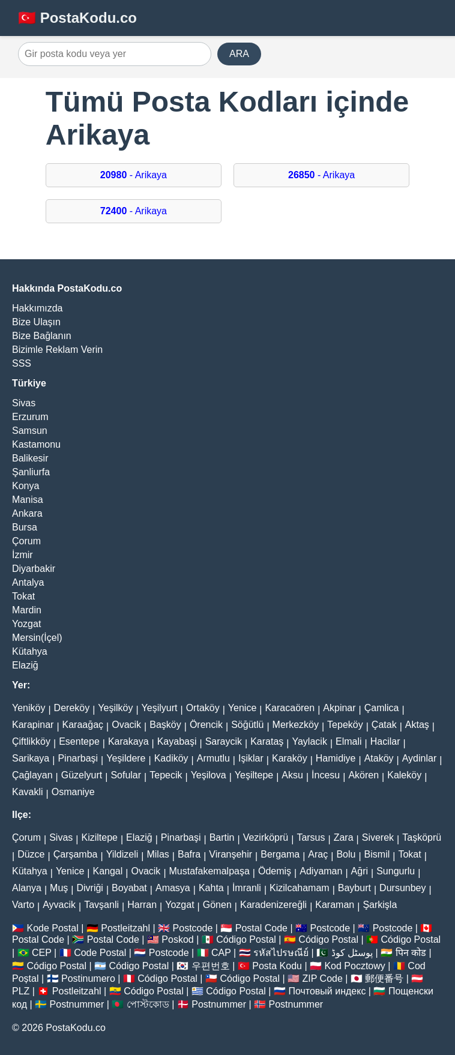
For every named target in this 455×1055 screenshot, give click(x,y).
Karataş (266, 741)
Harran (142, 905)
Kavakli (27, 792)
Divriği (89, 888)
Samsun (29, 430)
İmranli (246, 888)
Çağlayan (32, 775)
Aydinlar (419, 758)
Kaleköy (404, 775)
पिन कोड (411, 953)
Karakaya (128, 741)
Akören (363, 775)
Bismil (377, 854)
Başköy (165, 725)
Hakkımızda (37, 308)
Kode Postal (52, 928)
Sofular (125, 775)
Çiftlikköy (31, 741)
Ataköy (379, 758)
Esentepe (79, 741)
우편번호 (210, 966)
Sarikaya (30, 758)
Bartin (222, 837)
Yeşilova (208, 775)
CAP (221, 953)
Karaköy (289, 758)
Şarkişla (380, 905)
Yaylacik (309, 741)
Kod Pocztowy (354, 966)
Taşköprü (421, 837)
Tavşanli (101, 905)
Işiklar (251, 758)
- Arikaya (133, 175)
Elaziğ (25, 665)
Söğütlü (247, 725)
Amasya (172, 888)
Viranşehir (230, 854)
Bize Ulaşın (36, 322)
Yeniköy (28, 708)
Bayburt (354, 888)
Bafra (189, 854)
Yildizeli (122, 854)
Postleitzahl (125, 928)
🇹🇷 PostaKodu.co (77, 18)
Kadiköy (171, 758)
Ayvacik (59, 905)
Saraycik (223, 741)
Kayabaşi (177, 741)
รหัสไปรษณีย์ (281, 953)
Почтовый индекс (327, 991)
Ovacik (126, 725)
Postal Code (261, 928)
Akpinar (339, 708)
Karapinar (32, 725)
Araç (318, 854)
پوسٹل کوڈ (352, 953)
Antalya (28, 582)
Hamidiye (336, 758)
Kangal (107, 871)
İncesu (326, 775)
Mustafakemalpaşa (209, 871)
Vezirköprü (266, 837)
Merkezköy (296, 725)
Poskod (177, 939)
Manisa (27, 499)
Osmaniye (73, 792)
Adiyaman (321, 871)
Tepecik (165, 775)
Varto (23, 905)
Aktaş (417, 725)
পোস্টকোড (148, 1004)
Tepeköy (345, 725)
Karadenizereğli (273, 905)
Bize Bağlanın (41, 336)
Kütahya (29, 651)
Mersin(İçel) (37, 638)
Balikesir (30, 458)
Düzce (30, 854)
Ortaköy (203, 708)
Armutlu (213, 758)
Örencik (206, 725)
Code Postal (100, 953)
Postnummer (77, 1004)
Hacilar (385, 741)
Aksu (292, 775)
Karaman (334, 905)
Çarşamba (75, 854)
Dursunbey (402, 888)
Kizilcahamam (300, 888)
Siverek (378, 837)
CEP (42, 953)
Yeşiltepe (254, 775)
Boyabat (129, 888)
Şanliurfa (31, 472)
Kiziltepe (99, 837)
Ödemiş (274, 871)
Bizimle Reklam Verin (57, 349)
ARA (239, 54)
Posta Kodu (277, 966)
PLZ (20, 991)
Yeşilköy (115, 708)
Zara (344, 837)
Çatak (384, 725)
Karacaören (290, 708)
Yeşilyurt (160, 708)
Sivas (23, 403)
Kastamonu (36, 444)
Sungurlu (395, 871)
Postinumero (88, 978)
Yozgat (26, 624)
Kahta (211, 888)
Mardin (26, 610)
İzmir (22, 555)
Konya (25, 486)
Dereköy (72, 708)
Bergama (280, 854)
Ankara (27, 513)
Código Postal (246, 939)
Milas (157, 854)
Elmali (349, 741)
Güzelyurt (81, 775)
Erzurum (30, 417)
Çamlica (381, 708)
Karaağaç (83, 725)
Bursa (24, 527)
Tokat (23, 596)
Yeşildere (125, 758)
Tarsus (311, 837)
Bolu (345, 854)
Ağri (359, 871)
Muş (59, 888)
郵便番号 (384, 978)
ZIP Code (323, 978)
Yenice (242, 708)
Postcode (193, 928)
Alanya (26, 888)
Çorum (26, 541)
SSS (21, 363)
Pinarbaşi (78, 758)
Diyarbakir (33, 569)
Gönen (217, 905)
